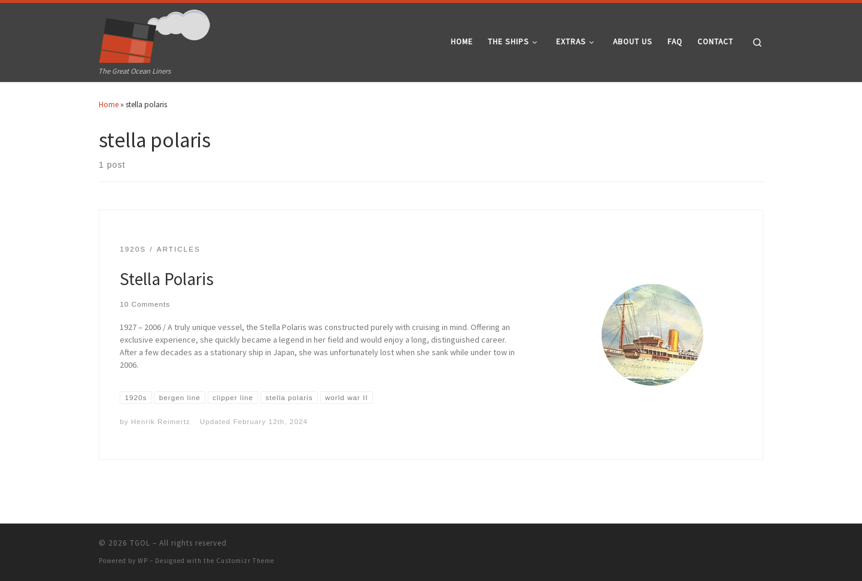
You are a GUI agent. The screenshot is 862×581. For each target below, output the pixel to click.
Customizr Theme (245, 560)
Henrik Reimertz (160, 421)
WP (143, 560)
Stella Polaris (167, 279)
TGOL (140, 543)
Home (109, 104)
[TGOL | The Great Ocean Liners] (155, 33)
